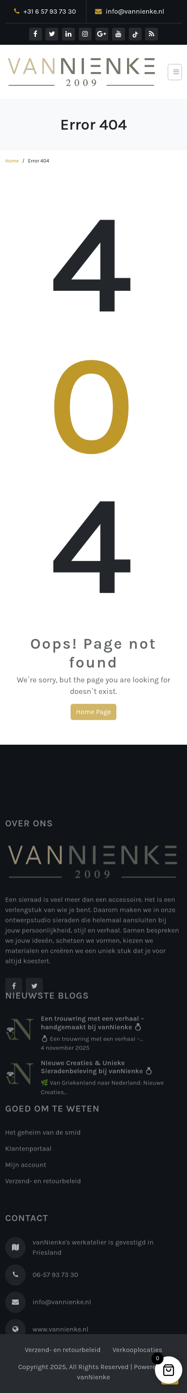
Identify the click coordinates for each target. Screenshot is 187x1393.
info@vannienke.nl (129, 11)
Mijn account (25, 1184)
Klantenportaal (28, 1168)
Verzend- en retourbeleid (43, 1200)
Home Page (93, 715)
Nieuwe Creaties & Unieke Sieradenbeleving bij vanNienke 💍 (97, 1091)
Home (12, 161)
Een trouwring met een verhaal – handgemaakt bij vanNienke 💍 (92, 1047)
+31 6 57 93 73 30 (45, 11)
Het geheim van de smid (43, 1152)
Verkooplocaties (137, 1350)
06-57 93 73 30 (55, 1304)
